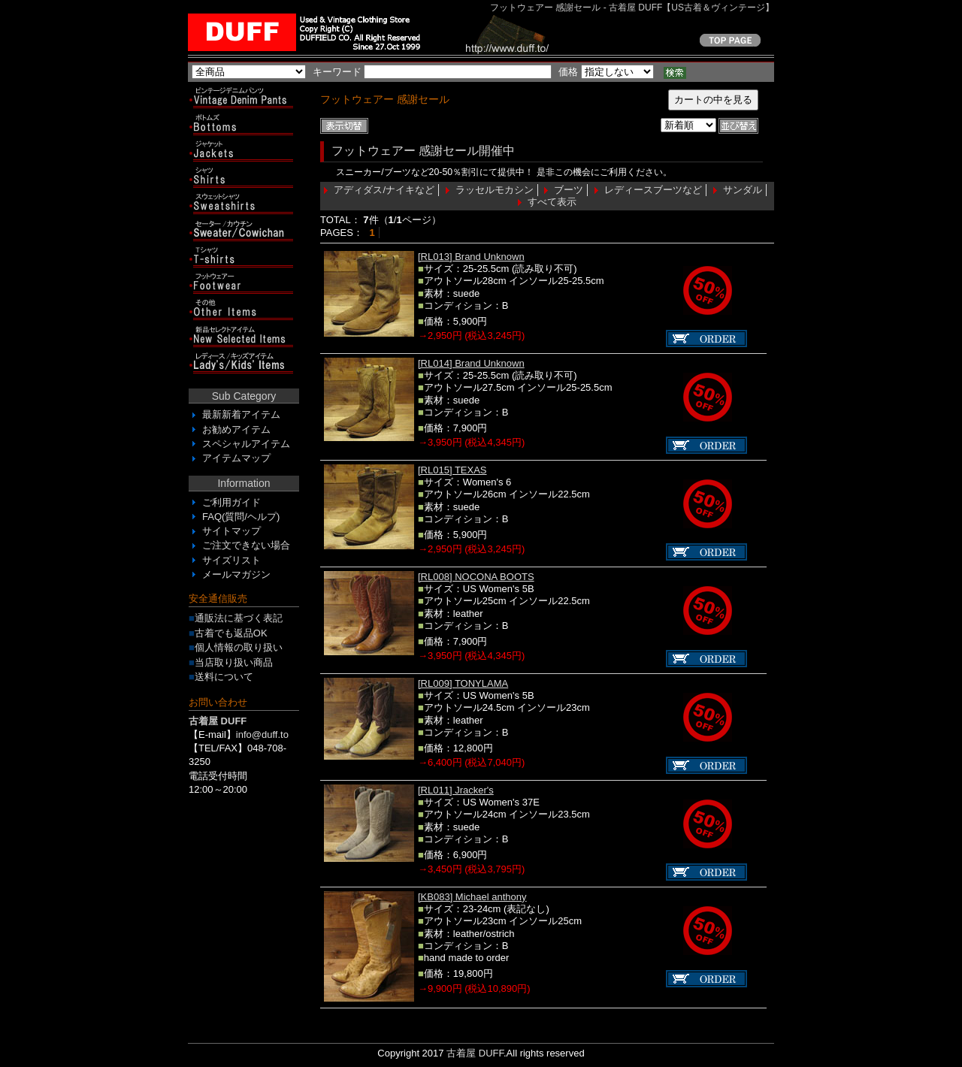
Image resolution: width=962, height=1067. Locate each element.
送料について (224, 676)
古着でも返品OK (231, 633)
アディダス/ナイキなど (384, 189)
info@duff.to (262, 734)
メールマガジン (236, 574)
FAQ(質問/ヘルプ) (241, 516)
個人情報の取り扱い (239, 647)
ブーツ (568, 189)
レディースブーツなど (653, 189)
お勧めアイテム (236, 429)
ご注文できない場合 (246, 545)
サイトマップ (231, 531)
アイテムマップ (236, 458)
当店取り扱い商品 (234, 662)
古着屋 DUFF (475, 1053)
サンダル (742, 189)
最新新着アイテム (241, 414)
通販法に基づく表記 (239, 618)
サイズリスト (231, 560)
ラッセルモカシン (494, 189)
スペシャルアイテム (246, 443)
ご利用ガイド (231, 502)
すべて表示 (552, 201)
